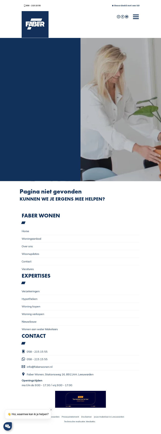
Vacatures (28, 269)
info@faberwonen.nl (37, 366)
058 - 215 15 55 (32, 5)
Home (25, 231)
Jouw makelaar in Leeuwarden (109, 416)
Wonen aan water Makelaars (40, 329)
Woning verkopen (33, 314)
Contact (26, 261)
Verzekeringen (31, 291)
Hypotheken (29, 299)
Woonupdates (30, 254)
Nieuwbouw (29, 321)
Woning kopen (31, 306)
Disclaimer (86, 416)
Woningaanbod (31, 238)
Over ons (27, 246)
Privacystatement (70, 416)
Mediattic (90, 421)
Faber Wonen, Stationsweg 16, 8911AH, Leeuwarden (58, 374)
